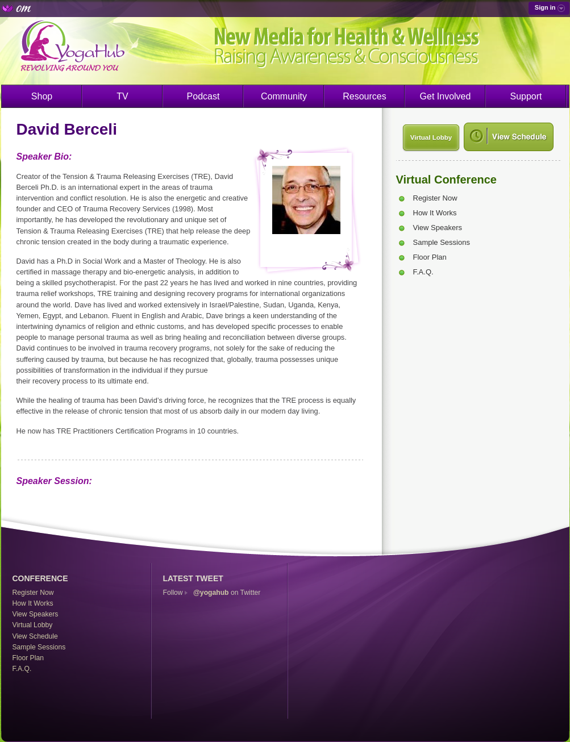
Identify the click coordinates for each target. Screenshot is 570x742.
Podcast (203, 96)
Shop (41, 96)
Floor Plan (430, 257)
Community (284, 96)
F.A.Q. (423, 272)
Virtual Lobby (431, 137)
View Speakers (437, 227)
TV (122, 96)
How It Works (435, 213)
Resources (364, 96)
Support (526, 96)
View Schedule (35, 636)
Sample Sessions (441, 242)
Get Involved (445, 96)
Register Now (435, 198)
